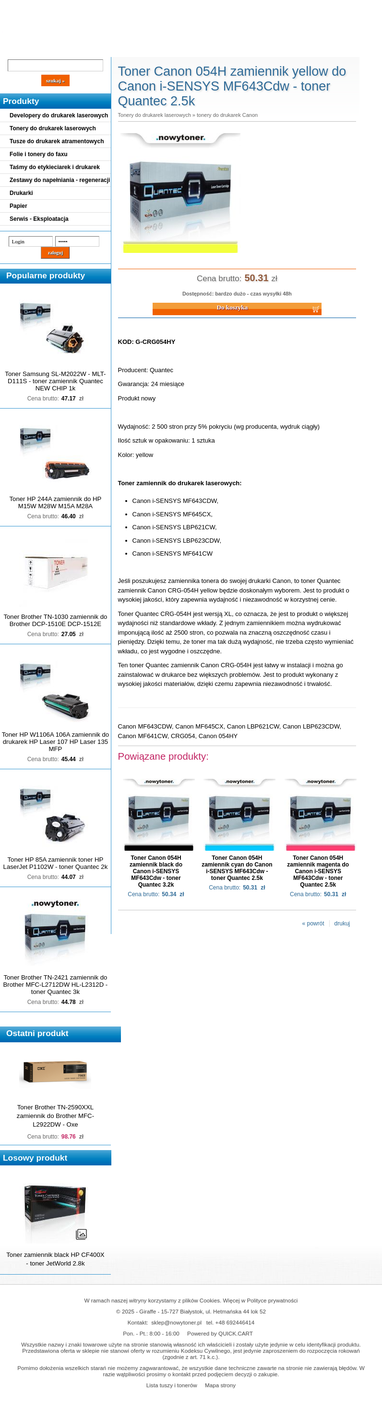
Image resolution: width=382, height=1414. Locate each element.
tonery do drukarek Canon (227, 115)
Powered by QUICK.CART (220, 1333)
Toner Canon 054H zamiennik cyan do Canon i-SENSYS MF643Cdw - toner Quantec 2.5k (237, 868)
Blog (14, 49)
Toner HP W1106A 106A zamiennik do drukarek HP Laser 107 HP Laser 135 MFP (55, 742)
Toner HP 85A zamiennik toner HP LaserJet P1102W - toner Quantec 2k (55, 863)
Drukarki (21, 193)
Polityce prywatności (272, 1300)
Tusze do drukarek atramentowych (57, 141)
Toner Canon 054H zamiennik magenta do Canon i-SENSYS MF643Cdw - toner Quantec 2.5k (318, 871)
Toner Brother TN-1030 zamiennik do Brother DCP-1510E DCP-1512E (55, 620)
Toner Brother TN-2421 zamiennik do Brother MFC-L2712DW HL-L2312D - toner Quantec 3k (55, 984)
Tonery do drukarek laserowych (53, 128)
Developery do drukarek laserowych (59, 115)
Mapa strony (220, 1385)
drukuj (342, 923)
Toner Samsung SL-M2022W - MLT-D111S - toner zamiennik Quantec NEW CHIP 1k (55, 381)
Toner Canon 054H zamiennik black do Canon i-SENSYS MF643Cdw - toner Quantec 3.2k (156, 871)
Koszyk (260, 7)
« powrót (313, 923)
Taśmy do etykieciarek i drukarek (55, 167)
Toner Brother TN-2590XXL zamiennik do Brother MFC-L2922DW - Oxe (55, 1116)
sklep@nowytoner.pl (176, 1322)
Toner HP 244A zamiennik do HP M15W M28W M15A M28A (56, 502)
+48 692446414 (235, 1322)
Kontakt (162, 49)
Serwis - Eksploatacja (39, 219)
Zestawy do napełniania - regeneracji (60, 180)
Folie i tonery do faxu (39, 154)
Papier (18, 206)
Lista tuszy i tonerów (171, 1385)
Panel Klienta (116, 49)
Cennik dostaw (58, 49)
